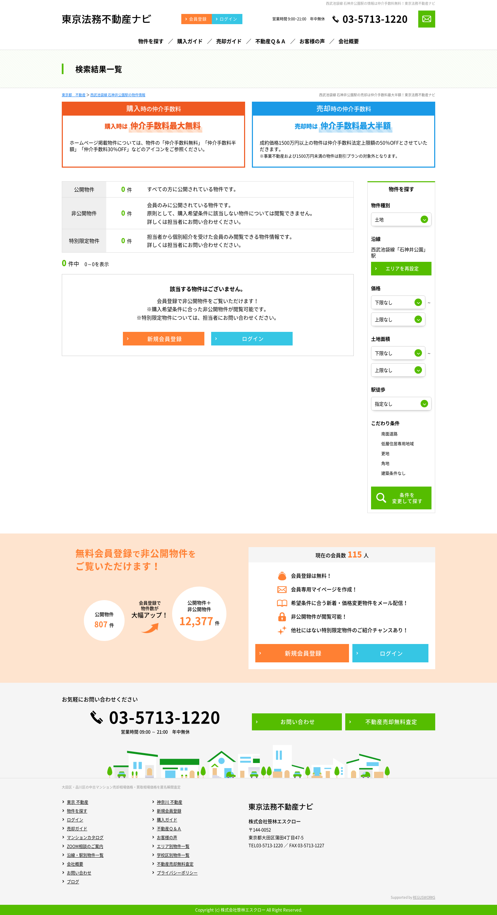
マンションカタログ (85, 837)
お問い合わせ (79, 873)
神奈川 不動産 (169, 802)
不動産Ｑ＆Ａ (169, 829)
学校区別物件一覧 (173, 855)
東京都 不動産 (74, 94)
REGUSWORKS (424, 897)
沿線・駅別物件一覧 (85, 855)
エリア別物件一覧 (173, 846)
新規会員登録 (169, 811)
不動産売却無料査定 (175, 864)
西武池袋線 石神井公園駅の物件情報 (117, 94)
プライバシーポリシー (177, 873)
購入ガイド (167, 820)
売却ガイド (77, 829)
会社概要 (75, 864)
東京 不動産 (77, 802)
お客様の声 (167, 837)
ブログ (73, 882)
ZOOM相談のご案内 (85, 846)
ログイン (75, 820)
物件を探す (77, 811)
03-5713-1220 (375, 19)
